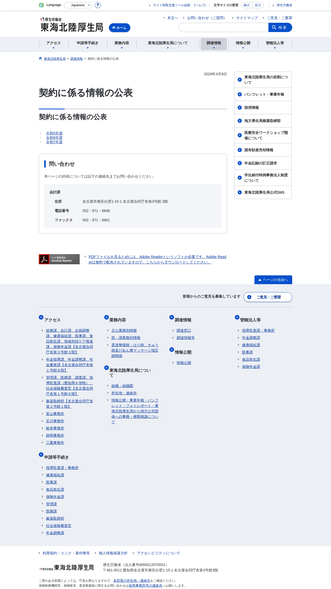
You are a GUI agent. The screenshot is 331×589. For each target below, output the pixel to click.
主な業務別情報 (124, 325)
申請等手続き (58, 449)
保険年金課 (55, 487)
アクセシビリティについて (158, 543)
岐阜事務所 (55, 422)
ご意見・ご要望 (279, 18)
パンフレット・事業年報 (264, 94)
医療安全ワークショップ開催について (266, 135)
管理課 (51, 494)
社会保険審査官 (58, 516)
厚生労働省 (284, 5)
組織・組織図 (122, 371)
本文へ (172, 18)
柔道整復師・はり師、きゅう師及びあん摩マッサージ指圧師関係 (135, 344)
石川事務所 (55, 415)
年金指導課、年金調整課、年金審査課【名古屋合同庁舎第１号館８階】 (69, 359)
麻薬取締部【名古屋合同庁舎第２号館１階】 (69, 398)
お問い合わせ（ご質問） (207, 18)
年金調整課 (55, 523)
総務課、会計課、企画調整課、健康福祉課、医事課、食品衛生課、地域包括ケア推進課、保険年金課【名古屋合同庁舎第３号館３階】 (69, 336)
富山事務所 (55, 408)
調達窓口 (184, 325)
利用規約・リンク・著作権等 (66, 543)
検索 (283, 27)
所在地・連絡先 (124, 378)
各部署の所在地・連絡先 (130, 570)
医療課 (51, 501)
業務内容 (119, 316)
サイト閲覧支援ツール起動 (171, 5)
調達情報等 (186, 332)
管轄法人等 (252, 316)
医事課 (51, 472)
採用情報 (251, 107)
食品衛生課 (55, 479)
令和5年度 (54, 133)
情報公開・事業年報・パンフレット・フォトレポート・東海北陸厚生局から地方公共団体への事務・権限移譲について (135, 396)
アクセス (54, 316)
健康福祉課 (55, 465)
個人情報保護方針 (113, 543)
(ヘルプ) (200, 5)
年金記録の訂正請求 (260, 163)
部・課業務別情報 (125, 332)
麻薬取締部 (55, 508)
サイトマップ (247, 18)
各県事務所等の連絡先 (144, 575)
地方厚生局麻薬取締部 (262, 121)
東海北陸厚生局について (134, 362)
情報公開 (185, 344)
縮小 (247, 5)
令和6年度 (54, 137)
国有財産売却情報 (258, 150)
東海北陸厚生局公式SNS (264, 192)
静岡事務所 (55, 430)
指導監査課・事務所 (62, 458)
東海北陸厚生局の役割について (266, 80)
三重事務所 (55, 437)
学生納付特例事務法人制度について (266, 178)
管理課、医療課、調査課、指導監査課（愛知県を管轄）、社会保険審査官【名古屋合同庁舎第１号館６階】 (69, 380)
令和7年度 (54, 142)
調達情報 (185, 316)
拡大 (258, 5)
